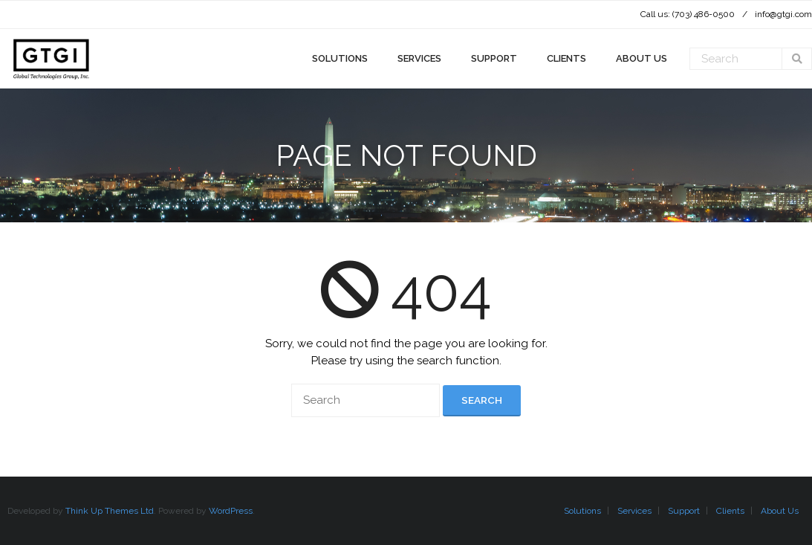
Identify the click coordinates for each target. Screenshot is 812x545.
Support (684, 511)
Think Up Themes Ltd (109, 511)
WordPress (231, 511)
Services (634, 511)
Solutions (582, 511)
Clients (730, 511)
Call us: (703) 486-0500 (687, 14)
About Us (780, 511)
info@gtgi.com (783, 14)
